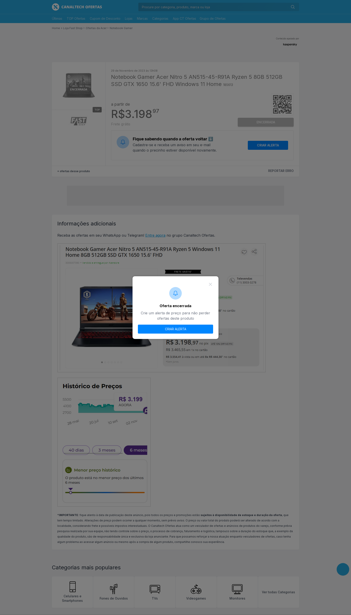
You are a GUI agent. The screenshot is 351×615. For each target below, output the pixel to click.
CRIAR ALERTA (175, 329)
